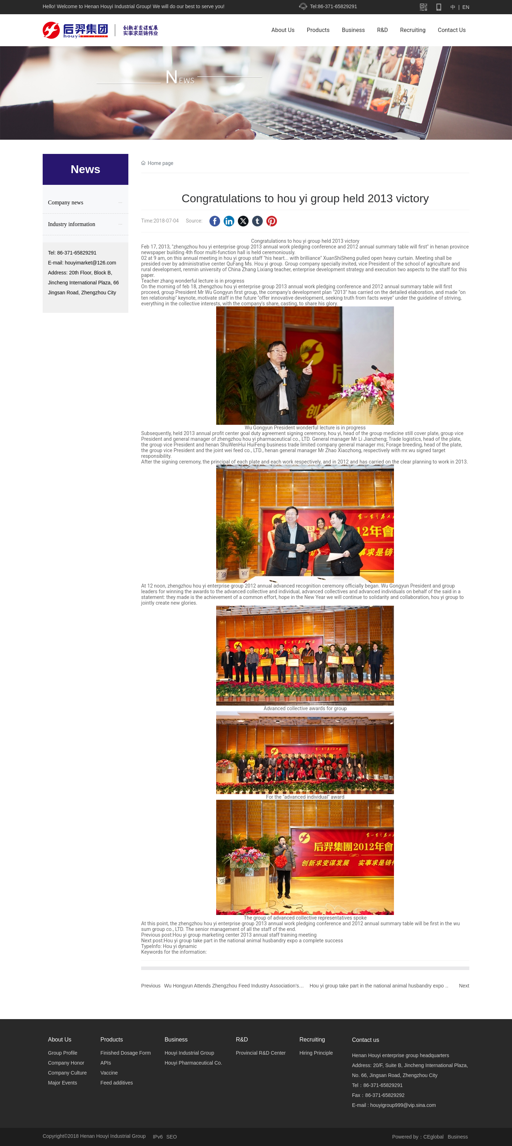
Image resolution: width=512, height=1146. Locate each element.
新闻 (256, 102)
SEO (171, 1137)
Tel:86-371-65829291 (333, 6)
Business (458, 1137)
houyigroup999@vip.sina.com (403, 1105)
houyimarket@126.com (90, 263)
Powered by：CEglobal (418, 1137)
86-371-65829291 (77, 253)
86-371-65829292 (385, 1095)
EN (465, 7)
